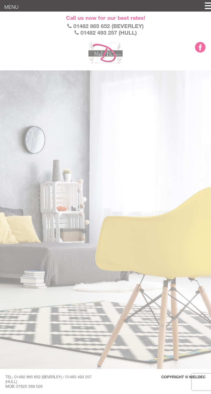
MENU (11, 7)
